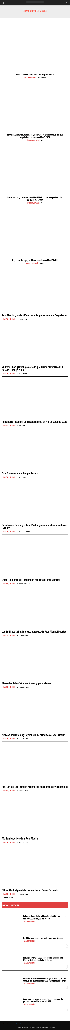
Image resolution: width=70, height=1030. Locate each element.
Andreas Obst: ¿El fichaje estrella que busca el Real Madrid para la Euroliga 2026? (32, 368)
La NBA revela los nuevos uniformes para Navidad (35, 74)
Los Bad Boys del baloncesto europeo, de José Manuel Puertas (34, 631)
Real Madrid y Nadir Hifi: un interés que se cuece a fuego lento (34, 315)
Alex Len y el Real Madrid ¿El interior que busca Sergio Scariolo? (35, 786)
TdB (41, 140)
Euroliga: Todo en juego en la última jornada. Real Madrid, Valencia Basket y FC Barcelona (43, 958)
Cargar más (8, 898)
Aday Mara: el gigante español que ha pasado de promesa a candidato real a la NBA (43, 1000)
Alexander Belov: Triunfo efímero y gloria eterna (26, 683)
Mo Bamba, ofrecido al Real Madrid (20, 838)
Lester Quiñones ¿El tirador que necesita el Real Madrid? (31, 579)
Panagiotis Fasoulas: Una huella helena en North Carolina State (34, 421)
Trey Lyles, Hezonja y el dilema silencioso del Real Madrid (35, 260)
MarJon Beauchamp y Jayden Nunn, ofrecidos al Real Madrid (33, 735)
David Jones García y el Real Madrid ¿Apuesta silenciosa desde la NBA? (34, 527)
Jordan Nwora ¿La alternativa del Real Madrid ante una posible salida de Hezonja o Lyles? (35, 198)
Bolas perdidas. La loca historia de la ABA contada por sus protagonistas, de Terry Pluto (45, 917)
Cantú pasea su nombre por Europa (20, 473)
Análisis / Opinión (30, 77)
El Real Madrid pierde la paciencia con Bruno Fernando (30, 890)
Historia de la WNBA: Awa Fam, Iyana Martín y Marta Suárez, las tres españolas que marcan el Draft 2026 (35, 135)
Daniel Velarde (41, 77)
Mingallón (41, 263)
